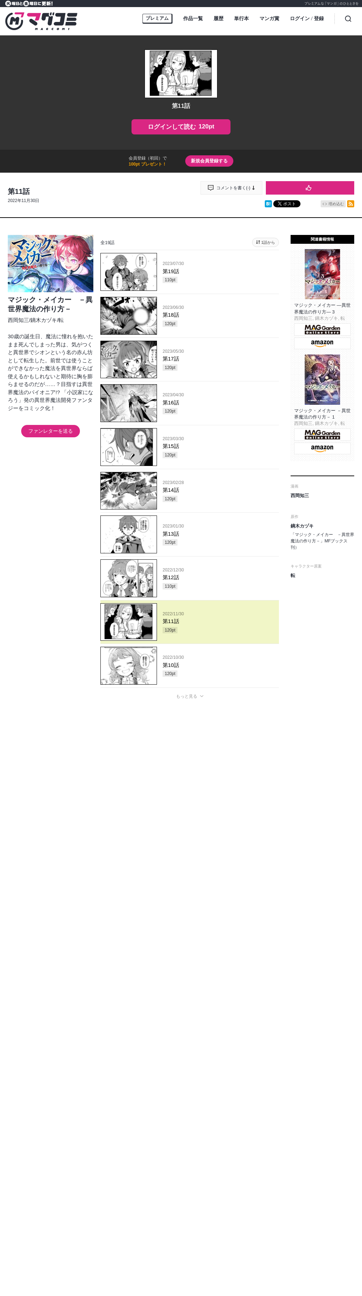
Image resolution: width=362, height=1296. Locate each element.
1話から (268, 242)
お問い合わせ (180, 1141)
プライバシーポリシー (221, 1141)
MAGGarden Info (214, 1124)
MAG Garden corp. (127, 1173)
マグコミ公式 (154, 1124)
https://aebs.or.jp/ (179, 1255)
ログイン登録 (307, 18)
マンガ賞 (269, 18)
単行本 (241, 18)
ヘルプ (154, 1141)
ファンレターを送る (50, 431)
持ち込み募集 (128, 1141)
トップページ (54, 1141)
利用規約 (258, 1141)
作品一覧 (193, 18)
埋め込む (336, 204)
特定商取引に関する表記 (297, 1141)
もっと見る (186, 696)
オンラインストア (91, 1141)
